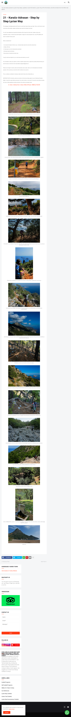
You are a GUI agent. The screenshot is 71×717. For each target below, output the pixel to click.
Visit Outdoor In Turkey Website (9, 570)
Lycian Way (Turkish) (7, 693)
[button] (2, 2)
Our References (5, 690)
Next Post (43, 561)
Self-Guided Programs (7, 685)
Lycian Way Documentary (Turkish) (10, 699)
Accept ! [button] (7, 712)
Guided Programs (6, 682)
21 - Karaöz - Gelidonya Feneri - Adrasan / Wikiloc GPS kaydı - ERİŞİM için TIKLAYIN (24, 84)
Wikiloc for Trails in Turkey (8, 688)
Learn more (11, 709)
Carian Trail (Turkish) (7, 696)
